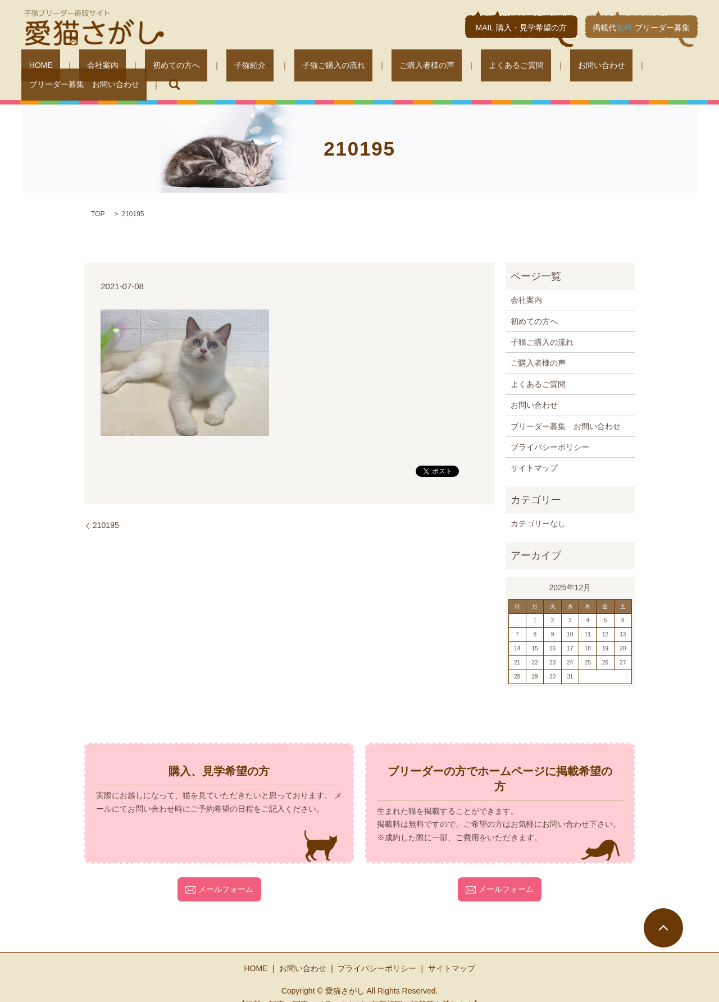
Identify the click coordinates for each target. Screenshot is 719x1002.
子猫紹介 (203, 67)
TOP (97, 197)
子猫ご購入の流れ (279, 67)
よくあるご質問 (431, 67)
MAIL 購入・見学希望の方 (521, 27)
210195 (106, 508)
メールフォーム (219, 872)
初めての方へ (145, 67)
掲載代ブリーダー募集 (641, 27)
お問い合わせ (502, 67)
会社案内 (86, 67)
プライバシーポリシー (550, 429)
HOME (40, 67)
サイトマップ (534, 451)
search (682, 67)
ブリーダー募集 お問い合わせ (600, 67)
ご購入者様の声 (357, 67)
